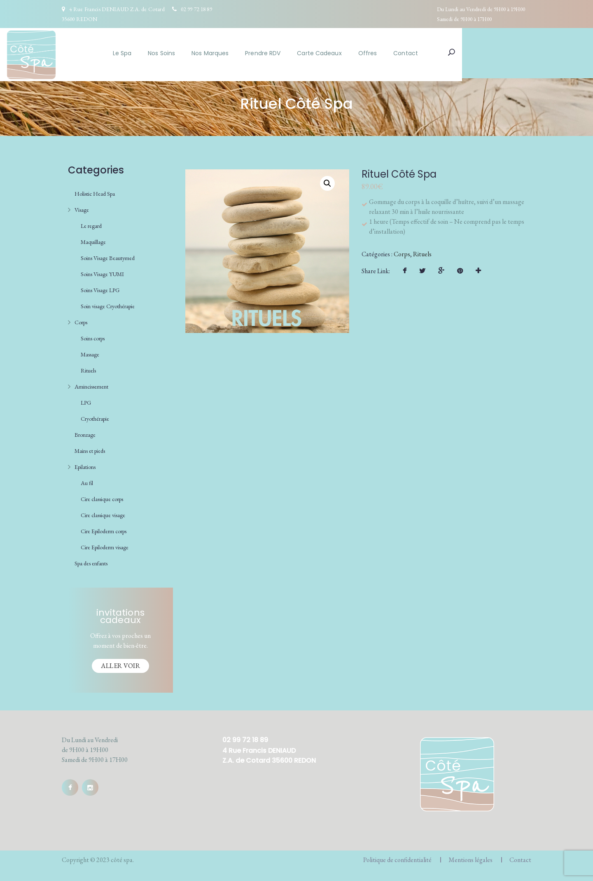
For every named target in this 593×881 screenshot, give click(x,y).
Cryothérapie (95, 415)
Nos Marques (265, 53)
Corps (81, 319)
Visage (82, 207)
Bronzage (85, 432)
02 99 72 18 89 (196, 9)
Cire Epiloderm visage (104, 544)
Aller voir (120, 662)
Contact (460, 53)
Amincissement (91, 383)
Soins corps (93, 335)
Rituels (88, 367)
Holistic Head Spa (95, 190)
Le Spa (177, 53)
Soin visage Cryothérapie (108, 303)
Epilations (85, 464)
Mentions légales (470, 857)
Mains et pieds (90, 448)
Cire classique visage (103, 512)
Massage (90, 351)
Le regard (91, 223)
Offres (422, 53)
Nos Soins (216, 53)
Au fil (87, 480)
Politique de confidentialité (397, 857)
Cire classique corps (102, 496)
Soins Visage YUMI (102, 271)
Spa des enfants (91, 560)
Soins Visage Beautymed (108, 255)
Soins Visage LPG (100, 287)
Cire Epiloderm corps (103, 528)
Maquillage (93, 239)
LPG (86, 399)
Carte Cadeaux (374, 53)
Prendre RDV (318, 53)
